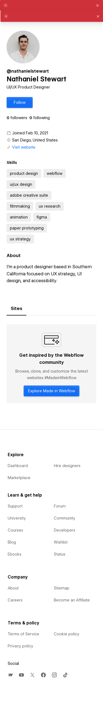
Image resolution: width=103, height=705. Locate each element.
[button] (20, 102)
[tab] (16, 308)
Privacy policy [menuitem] (20, 646)
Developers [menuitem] (64, 530)
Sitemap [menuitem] (61, 588)
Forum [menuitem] (60, 506)
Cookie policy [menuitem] (66, 634)
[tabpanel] (51, 363)
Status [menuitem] (59, 554)
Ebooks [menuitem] (14, 554)
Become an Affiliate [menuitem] (72, 600)
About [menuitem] (13, 588)
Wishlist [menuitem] (61, 542)
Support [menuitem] (15, 506)
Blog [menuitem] (12, 542)
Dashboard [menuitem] (18, 466)
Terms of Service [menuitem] (23, 634)
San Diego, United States (35, 140)
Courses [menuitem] (15, 530)
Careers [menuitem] (15, 600)
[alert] (51, 5)
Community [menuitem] (64, 518)
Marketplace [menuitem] (19, 478)
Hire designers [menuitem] (67, 466)
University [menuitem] (17, 518)
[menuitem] (10, 675)
